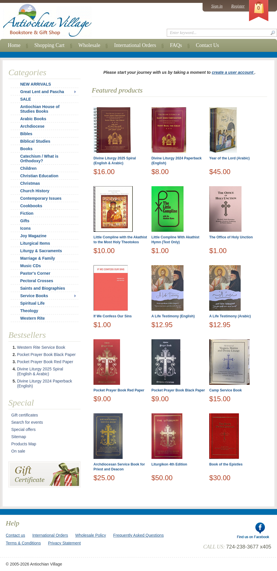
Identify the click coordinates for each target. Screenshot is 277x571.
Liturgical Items (35, 243)
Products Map (23, 444)
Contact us (15, 535)
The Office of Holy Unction (231, 237)
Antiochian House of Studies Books (39, 109)
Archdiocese (32, 126)
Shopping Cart (49, 45)
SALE (25, 99)
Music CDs (30, 265)
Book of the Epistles (225, 464)
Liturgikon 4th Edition (169, 464)
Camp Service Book (225, 390)
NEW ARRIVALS (35, 84)
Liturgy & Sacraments (41, 250)
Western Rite (32, 318)
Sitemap (18, 436)
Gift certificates (24, 415)
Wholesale (89, 45)
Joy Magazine (33, 235)
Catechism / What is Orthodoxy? (39, 158)
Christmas (26, 183)
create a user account (233, 72)
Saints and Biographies (42, 288)
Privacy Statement (64, 543)
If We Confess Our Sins (112, 316)
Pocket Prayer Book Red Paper (118, 390)
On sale (18, 451)
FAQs (176, 45)
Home (14, 45)
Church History (34, 191)
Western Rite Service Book (41, 347)
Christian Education (39, 176)
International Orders (135, 45)
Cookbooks (31, 205)
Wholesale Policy (90, 535)
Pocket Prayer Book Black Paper (178, 390)
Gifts (24, 220)
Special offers (23, 429)
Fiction (26, 213)
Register (238, 6)
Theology (29, 310)
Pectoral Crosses (36, 280)
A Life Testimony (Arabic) (230, 316)
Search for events (27, 422)
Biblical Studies (35, 141)
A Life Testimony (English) (173, 316)
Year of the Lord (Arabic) (229, 158)
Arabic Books (33, 118)
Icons (25, 228)
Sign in (216, 6)
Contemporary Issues (40, 198)
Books (26, 148)
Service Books (34, 295)
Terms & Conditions (23, 543)
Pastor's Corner (35, 273)
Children (28, 168)
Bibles (26, 133)
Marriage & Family (37, 258)
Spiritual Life (32, 303)
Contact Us (207, 45)
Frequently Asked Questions (138, 535)
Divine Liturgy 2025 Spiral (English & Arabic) (40, 371)
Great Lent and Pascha (42, 91)
